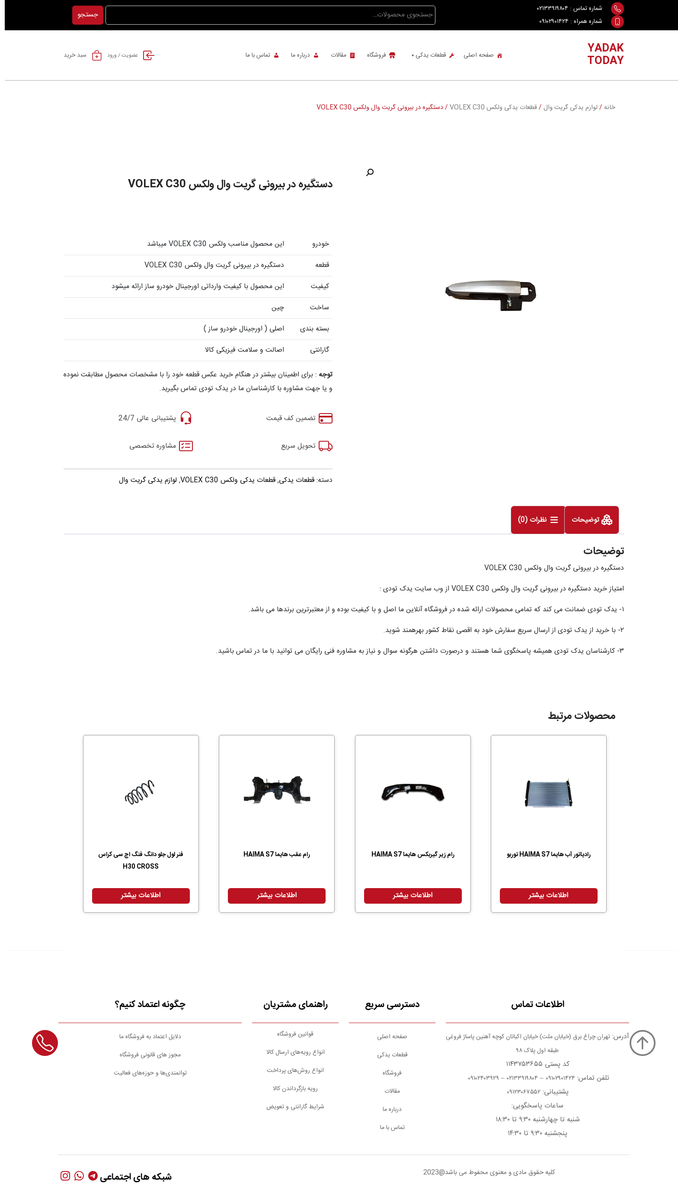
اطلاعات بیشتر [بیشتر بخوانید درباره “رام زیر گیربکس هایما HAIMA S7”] (408, 896)
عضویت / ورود (129, 55)
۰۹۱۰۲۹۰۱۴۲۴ (549, 21)
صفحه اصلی (474, 55)
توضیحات (582, 520)
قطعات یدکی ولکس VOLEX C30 (488, 108)
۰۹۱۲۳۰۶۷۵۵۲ (519, 1092)
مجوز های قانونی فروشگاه (145, 1055)
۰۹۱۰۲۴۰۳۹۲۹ (477, 1078)
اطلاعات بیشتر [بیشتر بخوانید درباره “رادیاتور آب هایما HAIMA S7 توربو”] (543, 896)
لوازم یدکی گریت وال (566, 108)
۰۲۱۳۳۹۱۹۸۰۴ (547, 8)
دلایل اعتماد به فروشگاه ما (145, 1037)
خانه (605, 108)
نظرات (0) (528, 520)
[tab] (587, 520)
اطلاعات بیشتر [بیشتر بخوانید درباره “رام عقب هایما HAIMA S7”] (272, 896)
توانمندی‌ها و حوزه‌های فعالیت (145, 1073)
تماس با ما (253, 55)
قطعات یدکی (423, 55)
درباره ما (295, 55)
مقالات (334, 55)
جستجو (83, 15)
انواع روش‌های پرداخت (290, 1070)
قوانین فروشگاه (290, 1034)
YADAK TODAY (600, 55)
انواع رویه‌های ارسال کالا (291, 1052)
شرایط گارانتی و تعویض (291, 1107)
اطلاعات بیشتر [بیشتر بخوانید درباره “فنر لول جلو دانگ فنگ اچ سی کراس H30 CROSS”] (136, 896)
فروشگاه (371, 55)
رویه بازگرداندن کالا (290, 1089)
